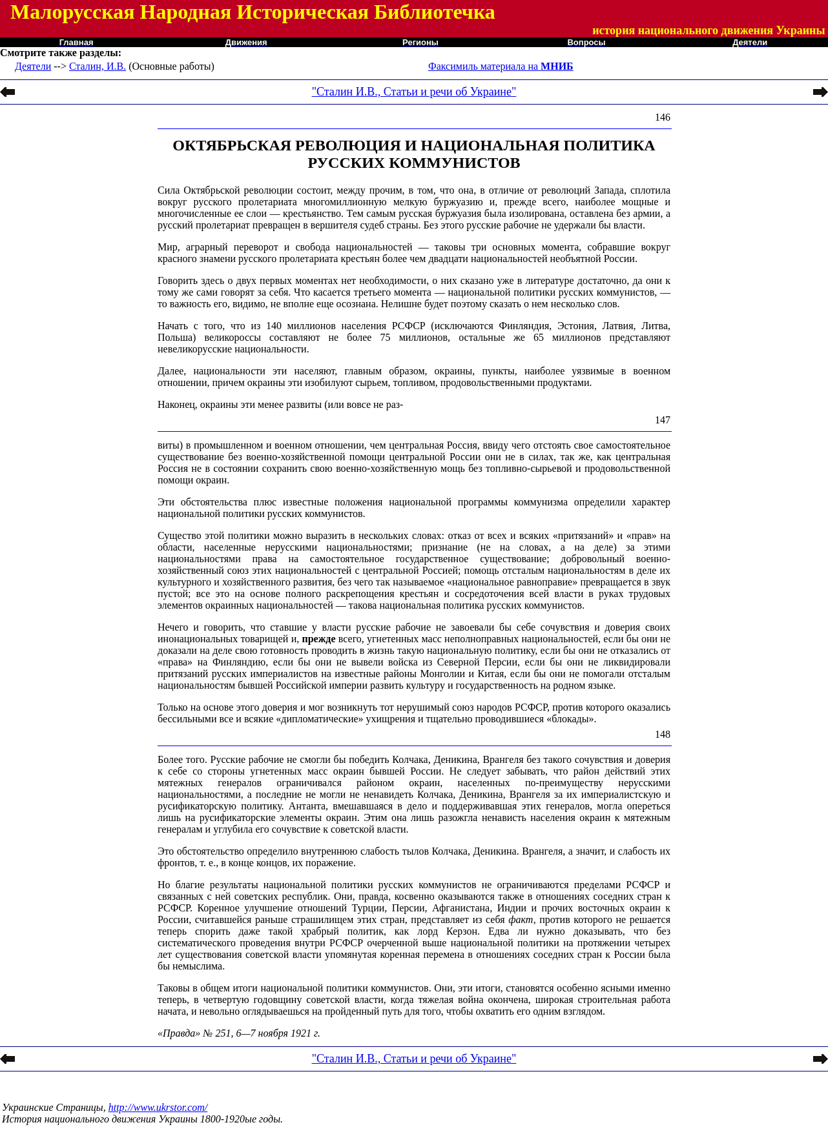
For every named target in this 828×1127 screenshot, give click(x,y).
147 (662, 419)
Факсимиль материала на (501, 66)
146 (662, 117)
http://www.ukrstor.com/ (158, 1107)
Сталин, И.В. (97, 66)
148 (662, 734)
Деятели (33, 66)
